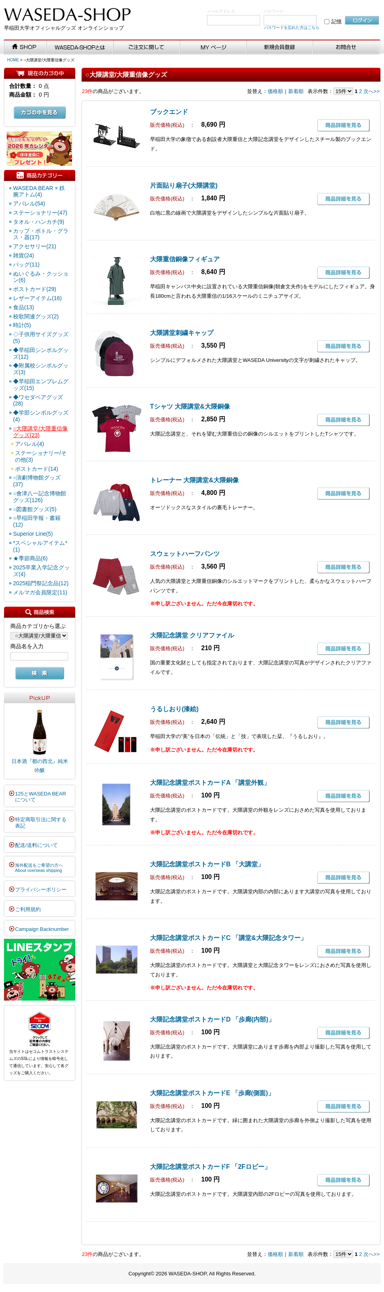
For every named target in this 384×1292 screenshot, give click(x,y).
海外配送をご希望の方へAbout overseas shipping (39, 868)
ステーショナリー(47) (40, 212)
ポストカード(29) (34, 289)
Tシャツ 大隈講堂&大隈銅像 (190, 406)
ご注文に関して (146, 47)
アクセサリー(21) (34, 246)
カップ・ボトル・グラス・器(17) (40, 234)
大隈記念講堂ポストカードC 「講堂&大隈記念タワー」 (228, 937)
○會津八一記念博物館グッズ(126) (39, 496)
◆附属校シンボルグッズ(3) (40, 368)
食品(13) (23, 307)
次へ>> (371, 91)
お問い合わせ (346, 47)
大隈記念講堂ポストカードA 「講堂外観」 (210, 782)
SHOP (25, 47)
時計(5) (22, 325)
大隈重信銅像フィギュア (185, 259)
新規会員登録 (280, 47)
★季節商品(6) (30, 558)
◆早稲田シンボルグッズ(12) (40, 353)
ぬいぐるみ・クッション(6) (40, 277)
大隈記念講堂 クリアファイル (192, 635)
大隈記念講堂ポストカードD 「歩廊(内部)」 (212, 1019)
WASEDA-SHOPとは (80, 47)
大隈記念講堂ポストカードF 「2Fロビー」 (210, 1166)
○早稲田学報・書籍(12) (37, 521)
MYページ (213, 47)
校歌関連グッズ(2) (36, 316)
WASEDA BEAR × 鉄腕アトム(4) (39, 191)
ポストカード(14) (36, 469)
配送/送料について (36, 845)
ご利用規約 (28, 909)
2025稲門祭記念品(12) (40, 583)
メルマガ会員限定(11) (40, 592)
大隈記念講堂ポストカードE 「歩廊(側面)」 (212, 1093)
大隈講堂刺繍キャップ (181, 332)
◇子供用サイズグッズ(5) (40, 337)
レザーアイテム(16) (37, 298)
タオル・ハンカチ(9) (38, 222)
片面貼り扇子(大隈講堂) (184, 185)
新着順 (296, 91)
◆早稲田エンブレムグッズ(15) (40, 384)
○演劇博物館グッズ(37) (37, 480)
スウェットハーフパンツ (185, 553)
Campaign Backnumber (42, 929)
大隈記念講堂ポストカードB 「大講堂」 (207, 864)
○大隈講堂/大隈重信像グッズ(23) (40, 431)
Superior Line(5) (33, 534)
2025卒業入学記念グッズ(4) (41, 570)
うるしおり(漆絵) (174, 709)
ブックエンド (169, 111)
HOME (13, 60)
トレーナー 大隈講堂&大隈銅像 (194, 480)
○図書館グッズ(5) (35, 509)
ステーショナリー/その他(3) (41, 456)
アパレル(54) (29, 203)
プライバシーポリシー (41, 889)
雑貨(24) (23, 255)
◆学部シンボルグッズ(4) (40, 415)
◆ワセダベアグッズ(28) (38, 400)
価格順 (275, 91)
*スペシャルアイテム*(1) (40, 546)
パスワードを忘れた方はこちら (291, 27)
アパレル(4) (29, 444)
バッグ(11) (26, 264)
